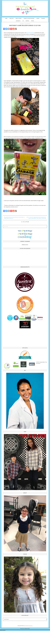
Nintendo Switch (30, 32)
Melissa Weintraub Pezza (28, 625)
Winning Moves (25, 244)
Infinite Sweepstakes (40, 362)
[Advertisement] (25, 337)
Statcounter (3, 630)
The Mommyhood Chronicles (25, 8)
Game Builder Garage (29, 35)
